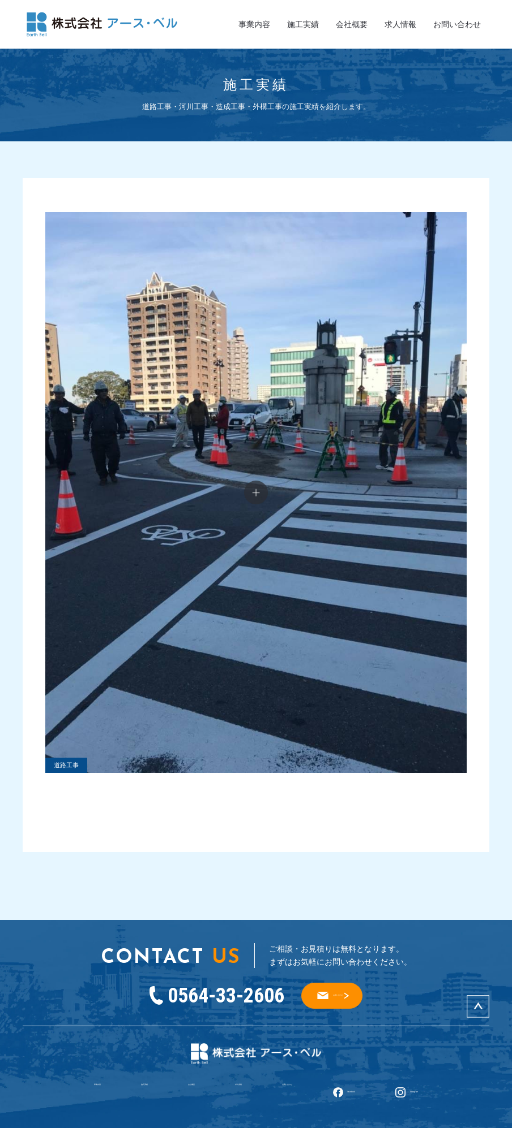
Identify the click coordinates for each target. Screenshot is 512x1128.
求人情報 (400, 24)
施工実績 (303, 24)
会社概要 (352, 24)
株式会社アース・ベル (229, 1117)
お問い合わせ (457, 24)
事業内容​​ (254, 24)
